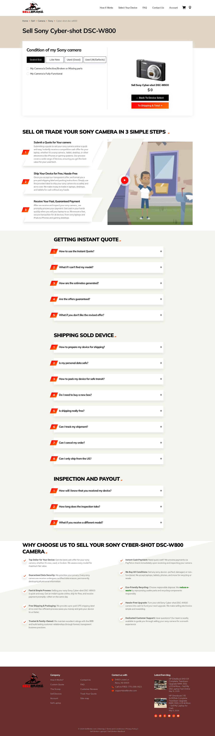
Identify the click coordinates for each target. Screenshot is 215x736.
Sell (33, 21)
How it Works (106, 7)
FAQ (145, 7)
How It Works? (56, 680)
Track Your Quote (88, 693)
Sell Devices (56, 693)
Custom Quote (57, 684)
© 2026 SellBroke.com (87, 729)
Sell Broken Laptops (98, 731)
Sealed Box (36, 59)
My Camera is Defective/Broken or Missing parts (67, 68)
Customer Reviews (89, 689)
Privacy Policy (131, 729)
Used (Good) (73, 59)
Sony (50, 21)
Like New (55, 59)
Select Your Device (127, 7)
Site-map (84, 698)
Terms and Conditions (115, 729)
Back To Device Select (150, 97)
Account (173, 7)
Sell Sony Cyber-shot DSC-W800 (150, 85)
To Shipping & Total (150, 105)
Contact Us (158, 7)
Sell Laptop (55, 703)
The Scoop (55, 689)
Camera (41, 21)
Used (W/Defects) (95, 59)
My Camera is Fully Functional (67, 73)
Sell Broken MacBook (116, 731)
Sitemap (101, 729)
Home (25, 21)
